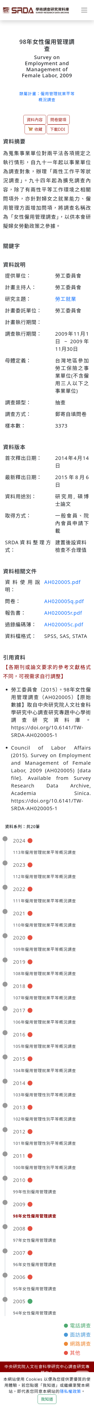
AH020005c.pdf (63, 624)
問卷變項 (58, 119)
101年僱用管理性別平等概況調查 (44, 1143)
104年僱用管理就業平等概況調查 (44, 1070)
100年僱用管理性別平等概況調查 (44, 1167)
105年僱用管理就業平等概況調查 (44, 1046)
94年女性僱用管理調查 (34, 1313)
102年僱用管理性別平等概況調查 (44, 1119)
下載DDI (57, 129)
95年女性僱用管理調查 (34, 1289)
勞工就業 (65, 298)
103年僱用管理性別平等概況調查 (44, 1095)
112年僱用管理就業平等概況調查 (44, 876)
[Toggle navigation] (84, 10)
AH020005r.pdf (63, 612)
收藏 (35, 129)
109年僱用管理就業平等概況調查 (44, 949)
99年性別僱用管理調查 (34, 1192)
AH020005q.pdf (64, 601)
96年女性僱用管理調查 (34, 1264)
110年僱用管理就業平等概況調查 (44, 925)
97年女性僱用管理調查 (34, 1240)
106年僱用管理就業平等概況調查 (44, 1022)
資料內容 (35, 119)
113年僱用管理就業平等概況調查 (44, 852)
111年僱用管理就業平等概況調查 (44, 901)
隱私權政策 (70, 1391)
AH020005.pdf (62, 582)
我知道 (47, 1399)
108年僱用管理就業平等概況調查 (44, 973)
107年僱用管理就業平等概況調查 (44, 998)
